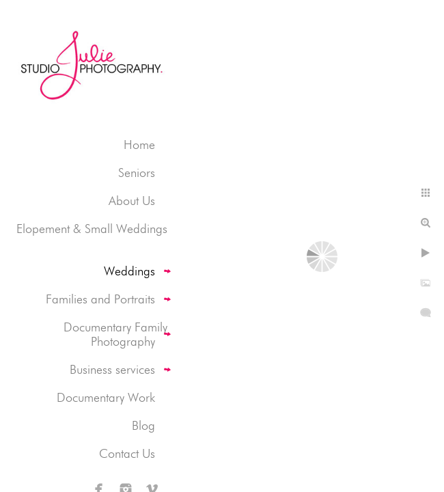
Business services (112, 369)
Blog (143, 425)
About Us (132, 200)
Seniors (136, 172)
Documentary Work (106, 397)
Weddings (129, 271)
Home (139, 144)
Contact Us (127, 453)
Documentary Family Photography (115, 334)
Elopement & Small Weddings (91, 228)
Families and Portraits (100, 299)
